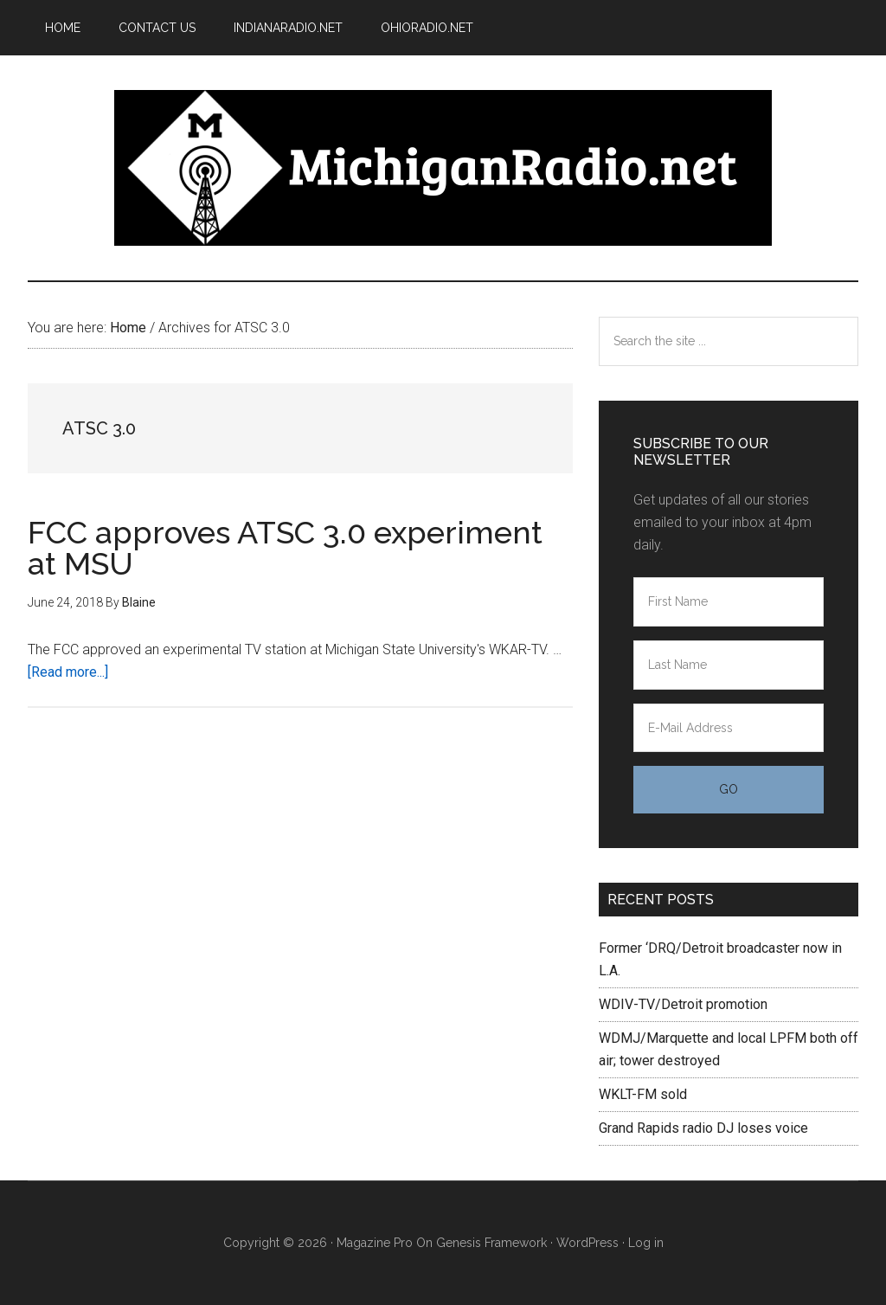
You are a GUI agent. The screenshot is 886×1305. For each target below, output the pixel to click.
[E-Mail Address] (728, 728)
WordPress (587, 1243)
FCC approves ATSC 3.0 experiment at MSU (285, 548)
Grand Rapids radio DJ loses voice (703, 1128)
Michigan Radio (443, 168)
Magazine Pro (375, 1243)
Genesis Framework (491, 1243)
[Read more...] (68, 672)
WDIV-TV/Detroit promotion (683, 1004)
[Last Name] (728, 665)
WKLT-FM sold (643, 1094)
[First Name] (728, 602)
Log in (646, 1243)
